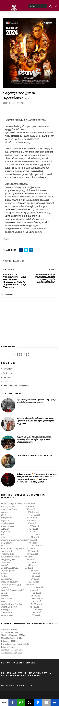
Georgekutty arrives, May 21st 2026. (34, 455)
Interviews (7, 377)
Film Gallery (8, 369)
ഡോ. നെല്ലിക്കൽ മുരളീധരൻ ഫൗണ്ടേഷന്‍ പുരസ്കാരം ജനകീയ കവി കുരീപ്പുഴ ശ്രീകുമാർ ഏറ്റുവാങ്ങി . (35, 421)
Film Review (8, 373)
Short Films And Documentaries (16, 386)
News (5, 381)
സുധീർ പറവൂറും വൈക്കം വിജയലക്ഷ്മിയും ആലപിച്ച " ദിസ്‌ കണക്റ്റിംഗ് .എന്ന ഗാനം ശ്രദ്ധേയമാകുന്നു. (34, 439)
